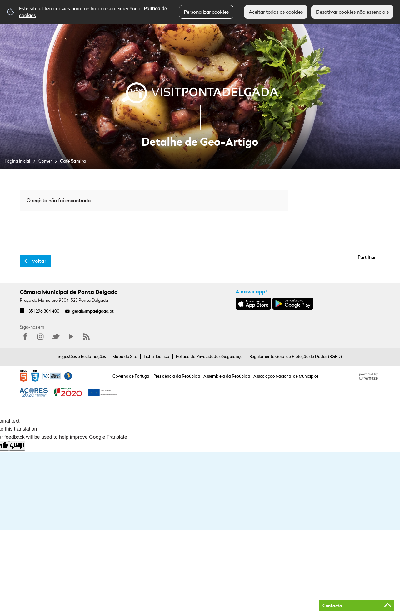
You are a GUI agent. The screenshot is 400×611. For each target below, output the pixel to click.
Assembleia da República (226, 376)
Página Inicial (17, 161)
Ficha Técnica (156, 356)
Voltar (39, 260)
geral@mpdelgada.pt (93, 311)
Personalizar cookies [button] (206, 11)
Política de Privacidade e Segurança (209, 356)
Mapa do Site (124, 356)
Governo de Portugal (131, 376)
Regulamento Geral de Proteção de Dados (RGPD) (295, 356)
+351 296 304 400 (42, 311)
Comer (45, 161)
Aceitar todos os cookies (276, 11)
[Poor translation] (17, 446)
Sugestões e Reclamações (82, 356)
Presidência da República (176, 376)
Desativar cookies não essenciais (352, 11)
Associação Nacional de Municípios (285, 376)
